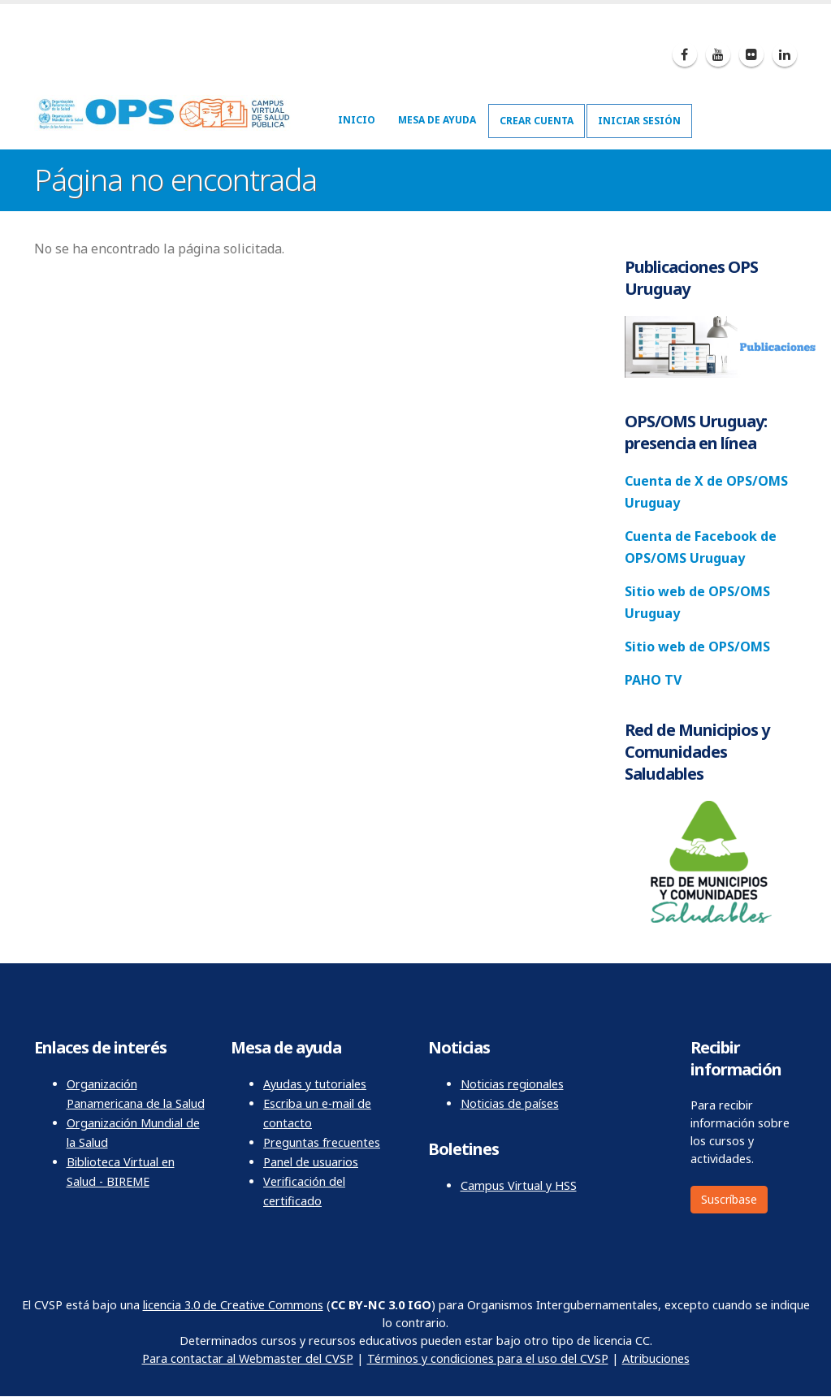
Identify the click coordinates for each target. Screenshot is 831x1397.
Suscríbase (729, 1199)
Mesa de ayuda (437, 120)
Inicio (356, 120)
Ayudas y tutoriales (314, 1084)
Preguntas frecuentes (321, 1142)
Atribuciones (656, 1358)
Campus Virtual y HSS (519, 1185)
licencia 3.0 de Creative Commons (233, 1305)
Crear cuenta (536, 121)
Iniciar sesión (639, 121)
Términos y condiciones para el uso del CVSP (487, 1358)
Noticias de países (510, 1103)
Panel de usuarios (310, 1162)
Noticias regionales (512, 1084)
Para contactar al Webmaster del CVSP (247, 1358)
